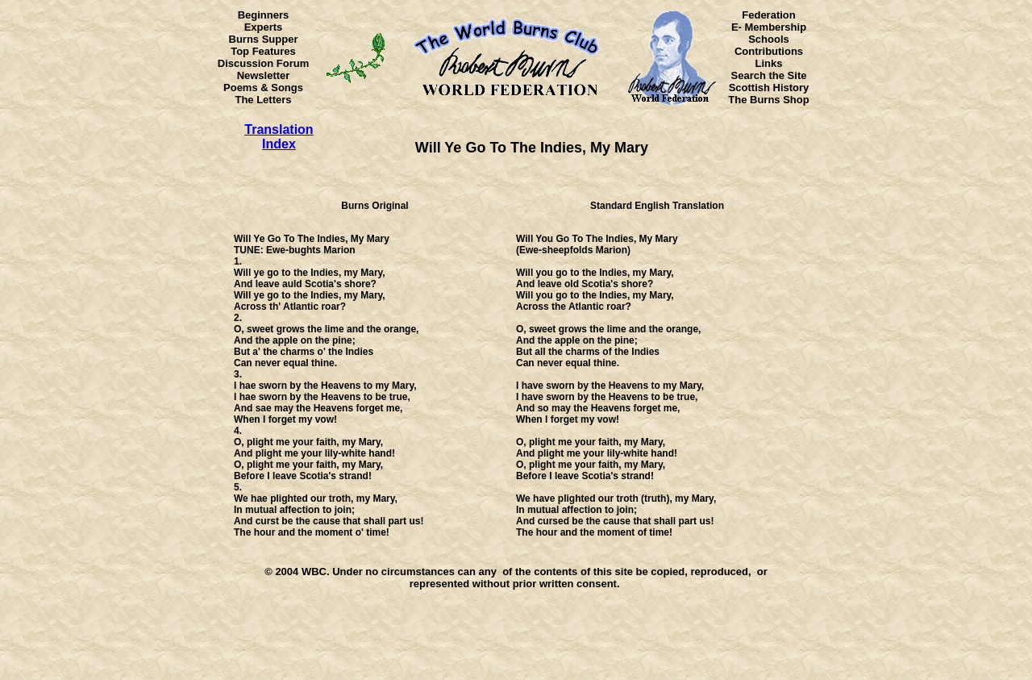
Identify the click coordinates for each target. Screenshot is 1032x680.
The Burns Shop (768, 100)
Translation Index (278, 137)
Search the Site (769, 75)
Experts (263, 27)
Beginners (263, 15)
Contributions (768, 51)
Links (769, 63)
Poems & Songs (263, 87)
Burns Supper (263, 39)
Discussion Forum (263, 63)
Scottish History (769, 87)
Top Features (263, 51)
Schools (768, 39)
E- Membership (768, 27)
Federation (768, 15)
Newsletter (263, 75)
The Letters (263, 100)
